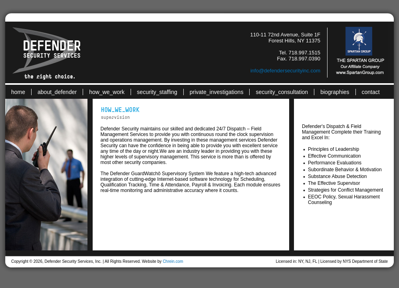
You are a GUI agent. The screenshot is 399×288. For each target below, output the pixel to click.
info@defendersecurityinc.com (285, 71)
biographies (334, 92)
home (18, 92)
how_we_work (107, 92)
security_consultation (282, 92)
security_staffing (157, 92)
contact (371, 92)
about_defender (57, 92)
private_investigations (217, 92)
